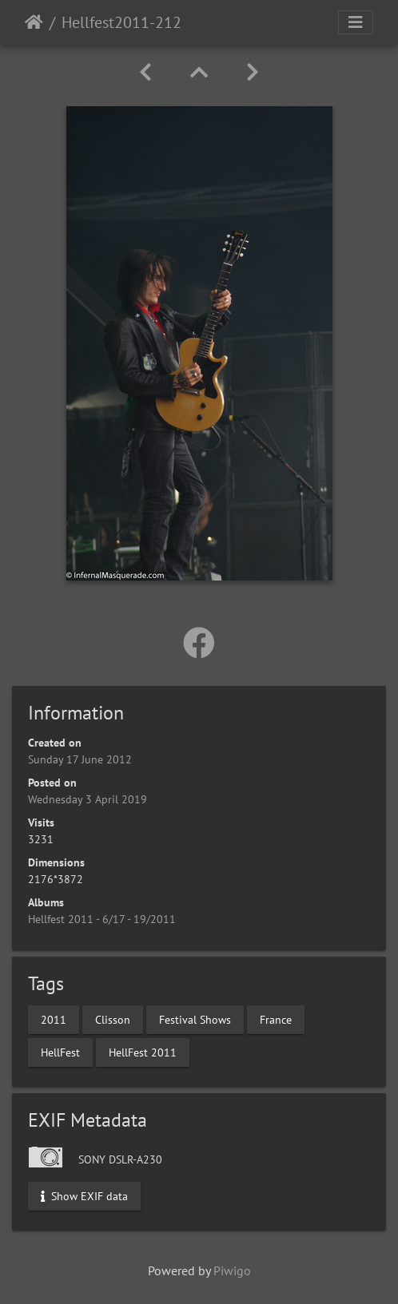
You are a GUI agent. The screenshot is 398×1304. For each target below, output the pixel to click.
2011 (53, 1019)
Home (34, 22)
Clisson (112, 1019)
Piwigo (232, 1270)
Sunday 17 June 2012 (80, 759)
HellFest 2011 (143, 1051)
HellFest (60, 1051)
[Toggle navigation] (355, 22)
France (276, 1019)
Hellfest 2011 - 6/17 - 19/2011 (102, 919)
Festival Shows (195, 1019)
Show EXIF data (84, 1195)
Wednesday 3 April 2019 (87, 799)
